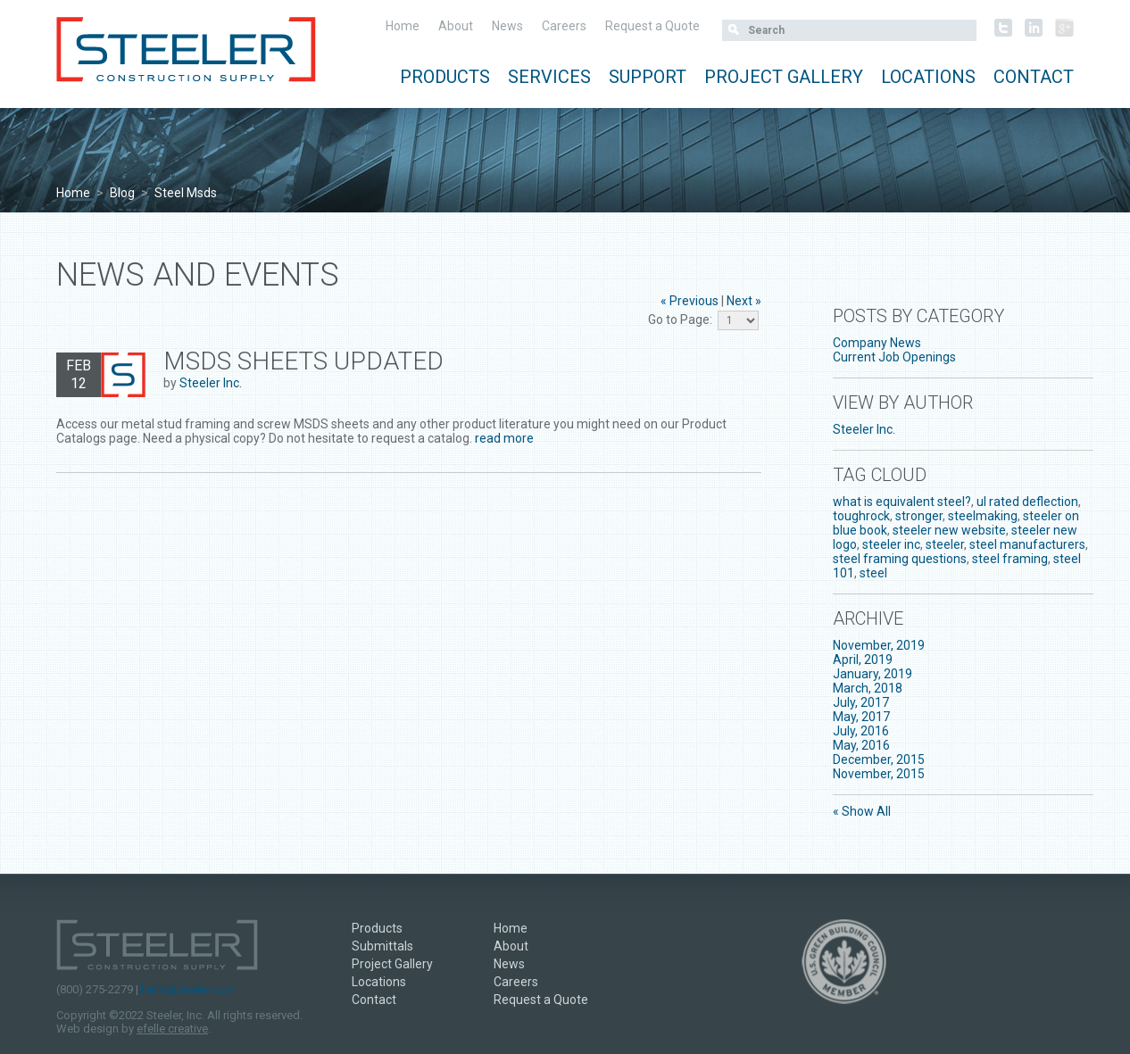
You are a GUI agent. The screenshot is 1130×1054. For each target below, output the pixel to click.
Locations (928, 76)
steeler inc (891, 544)
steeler (945, 544)
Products (445, 76)
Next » (744, 301)
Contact (1033, 76)
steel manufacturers (1027, 544)
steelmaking (983, 516)
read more (504, 438)
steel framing (1010, 559)
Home (403, 26)
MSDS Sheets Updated (303, 361)
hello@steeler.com (189, 989)
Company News (877, 343)
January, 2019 (872, 674)
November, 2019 (879, 645)
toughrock (861, 516)
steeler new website (949, 530)
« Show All (862, 811)
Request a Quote (652, 26)
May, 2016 (861, 745)
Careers (564, 26)
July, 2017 (861, 702)
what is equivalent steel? (902, 501)
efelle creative (172, 1028)
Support (647, 76)
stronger (919, 516)
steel (873, 573)
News (507, 26)
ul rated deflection (1027, 501)
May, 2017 (861, 717)
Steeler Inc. (210, 383)
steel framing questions (900, 559)
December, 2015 (879, 759)
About (455, 26)
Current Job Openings (894, 357)
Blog (122, 193)
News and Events (197, 275)
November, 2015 (879, 774)
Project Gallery (783, 76)
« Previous (690, 301)
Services (549, 76)
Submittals (382, 946)
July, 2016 (861, 731)
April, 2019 (863, 659)
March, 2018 (867, 688)
